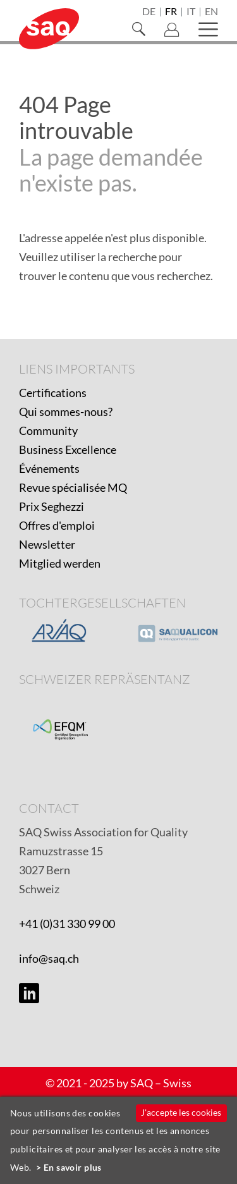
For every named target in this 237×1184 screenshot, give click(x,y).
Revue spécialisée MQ (73, 487)
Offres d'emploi (57, 525)
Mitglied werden (59, 563)
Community (48, 430)
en (211, 12)
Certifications (53, 393)
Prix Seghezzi (51, 506)
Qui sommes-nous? (65, 411)
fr (171, 12)
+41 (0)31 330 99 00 (67, 924)
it (190, 12)
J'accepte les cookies (181, 1112)
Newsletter (47, 544)
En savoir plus (73, 1167)
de (148, 12)
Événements (49, 468)
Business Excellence (67, 449)
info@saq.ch (49, 958)
